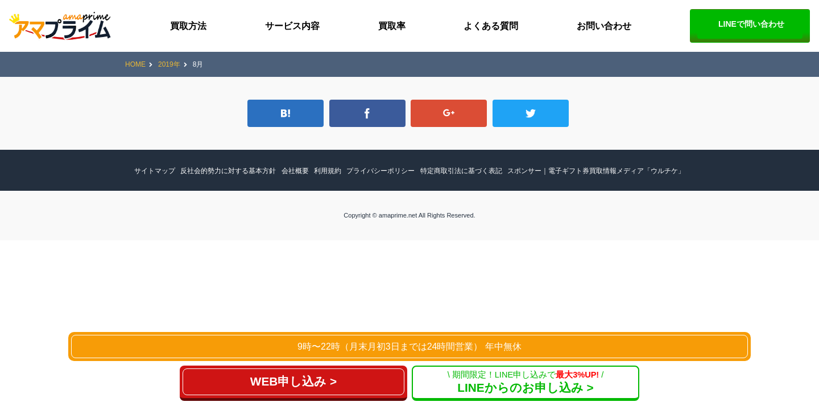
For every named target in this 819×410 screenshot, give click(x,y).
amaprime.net (398, 215)
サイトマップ (154, 171)
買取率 (392, 26)
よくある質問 (491, 26)
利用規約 (327, 171)
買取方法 (188, 26)
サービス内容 (292, 26)
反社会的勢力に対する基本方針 (228, 171)
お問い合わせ (604, 26)
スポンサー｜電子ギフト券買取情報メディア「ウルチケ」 (596, 171)
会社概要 (295, 171)
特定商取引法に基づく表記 (461, 171)
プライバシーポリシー (380, 171)
